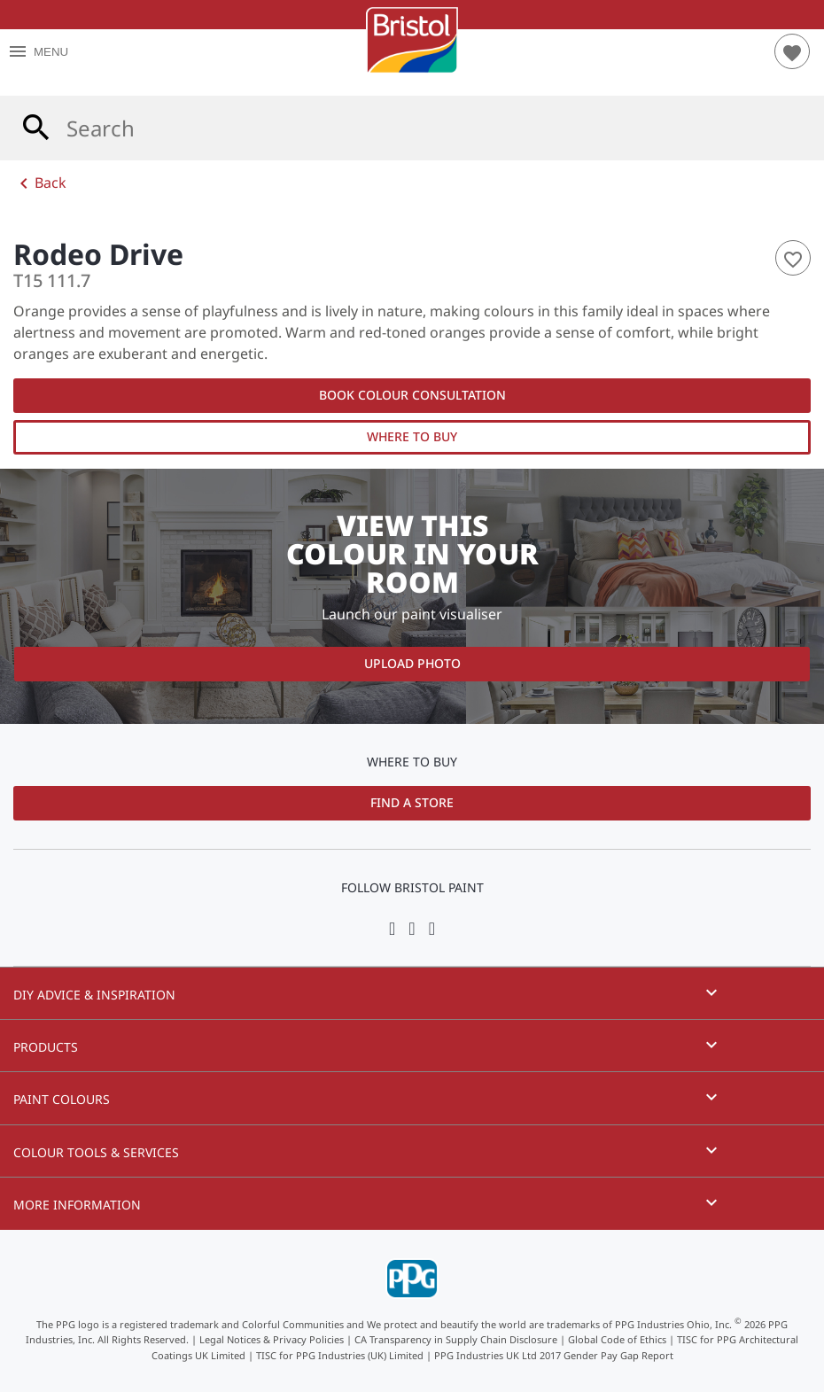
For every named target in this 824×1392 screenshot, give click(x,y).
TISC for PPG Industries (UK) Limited (340, 1355)
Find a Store (412, 802)
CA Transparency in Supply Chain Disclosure (455, 1339)
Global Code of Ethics (617, 1339)
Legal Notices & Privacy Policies (271, 1339)
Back (39, 183)
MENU (37, 51)
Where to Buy (412, 436)
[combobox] (412, 128)
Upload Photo (412, 663)
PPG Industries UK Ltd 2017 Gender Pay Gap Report (553, 1355)
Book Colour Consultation (412, 394)
